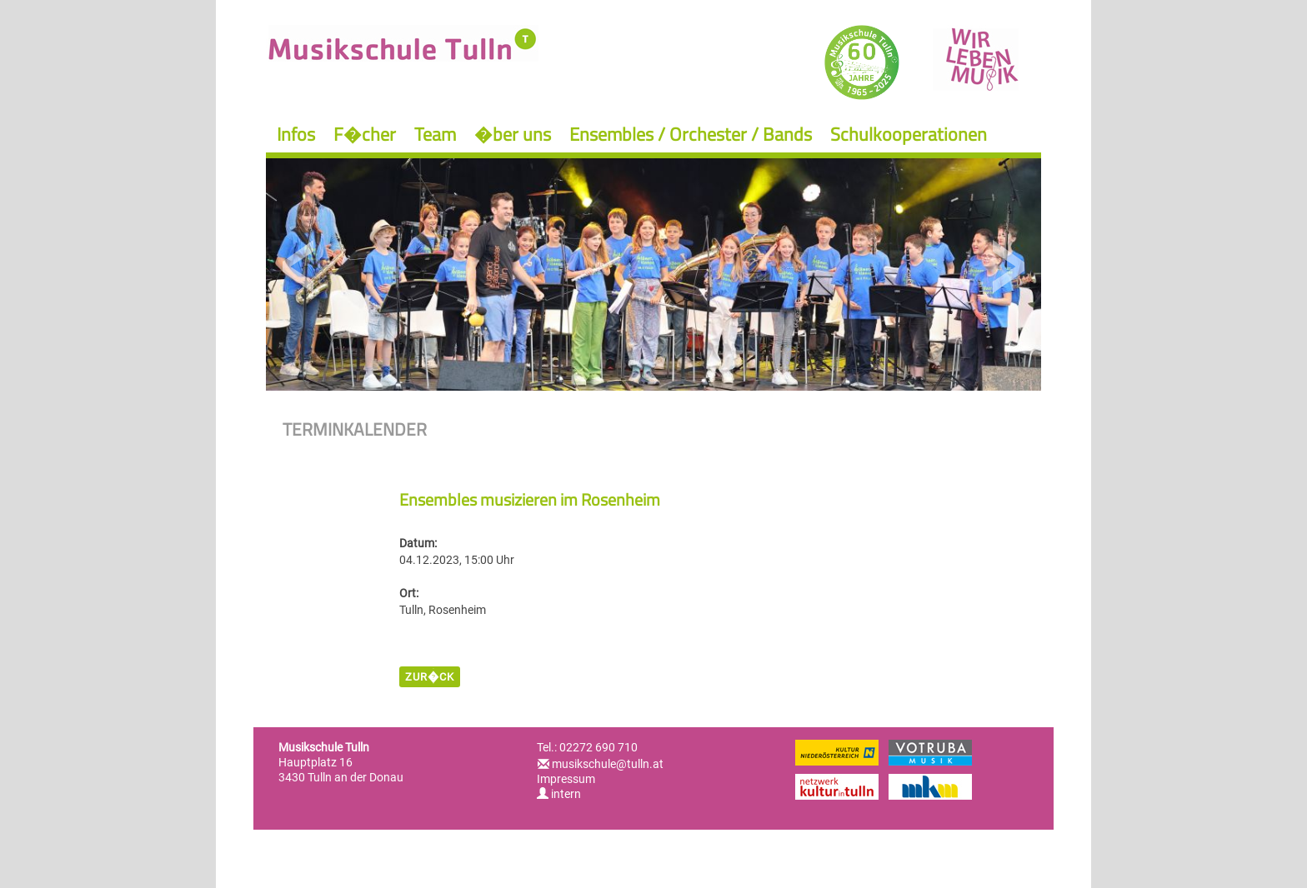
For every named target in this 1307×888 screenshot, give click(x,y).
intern (559, 794)
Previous (299, 267)
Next (1008, 267)
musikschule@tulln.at (608, 764)
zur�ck (429, 677)
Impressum (566, 779)
